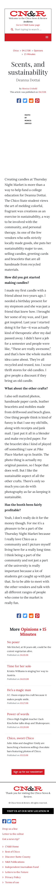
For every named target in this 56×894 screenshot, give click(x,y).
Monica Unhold (29, 88)
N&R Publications (14, 861)
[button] (47, 37)
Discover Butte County (17, 856)
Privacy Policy (13, 877)
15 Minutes (29, 54)
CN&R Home (12, 846)
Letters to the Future (16, 872)
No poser (13, 642)
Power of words (18, 714)
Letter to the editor (13, 833)
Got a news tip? (10, 838)
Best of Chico (12, 851)
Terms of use (12, 882)
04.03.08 (24, 679)
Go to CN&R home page (28, 25)
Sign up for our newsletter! (28, 771)
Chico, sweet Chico (20, 738)
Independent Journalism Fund (22, 866)
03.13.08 (24, 755)
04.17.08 (26, 50)
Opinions (38, 50)
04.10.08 (24, 655)
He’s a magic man (19, 690)
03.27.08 (24, 703)
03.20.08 (24, 727)
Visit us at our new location (28, 811)
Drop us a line (10, 828)
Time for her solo (19, 666)
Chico (16, 50)
